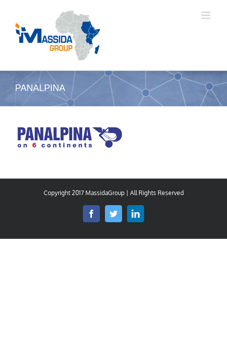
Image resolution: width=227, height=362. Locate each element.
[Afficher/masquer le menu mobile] (206, 15)
